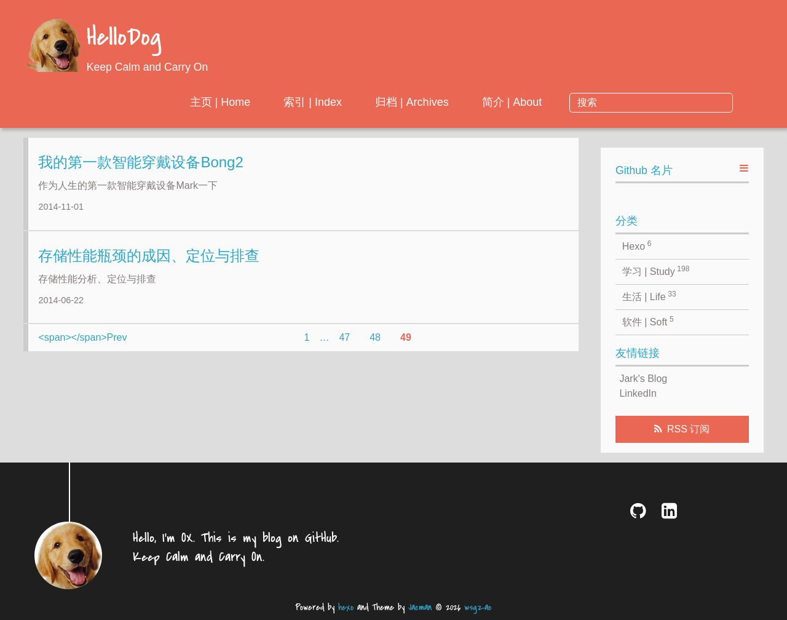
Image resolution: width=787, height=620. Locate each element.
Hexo (637, 245)
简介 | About (612, 102)
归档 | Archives (512, 102)
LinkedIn (638, 393)
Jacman (420, 607)
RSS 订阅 (688, 429)
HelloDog (124, 38)
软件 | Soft (648, 321)
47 (344, 346)
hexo (346, 607)
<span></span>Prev (82, 346)
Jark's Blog (643, 378)
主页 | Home (320, 102)
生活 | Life (649, 296)
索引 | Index (413, 102)
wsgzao (477, 607)
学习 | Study (656, 270)
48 (375, 346)
